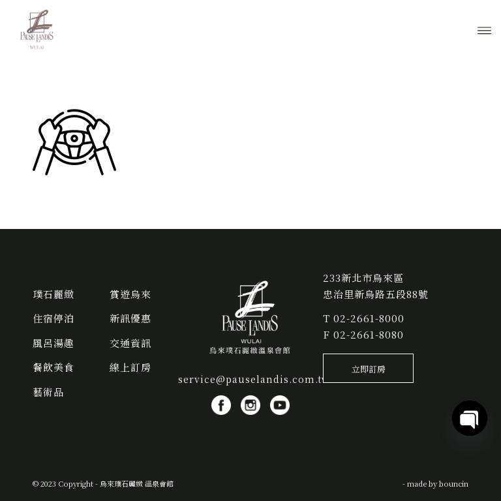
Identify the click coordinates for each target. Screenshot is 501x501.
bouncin (453, 483)
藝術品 (48, 392)
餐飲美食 (53, 367)
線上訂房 (130, 367)
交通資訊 (130, 343)
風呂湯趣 (53, 343)
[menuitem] (484, 29)
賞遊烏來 (130, 294)
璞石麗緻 (53, 294)
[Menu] (484, 29)
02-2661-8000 (368, 318)
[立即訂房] (368, 369)
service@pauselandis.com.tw (254, 379)
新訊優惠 (130, 318)
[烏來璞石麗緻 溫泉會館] (37, 29)
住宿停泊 (53, 318)
